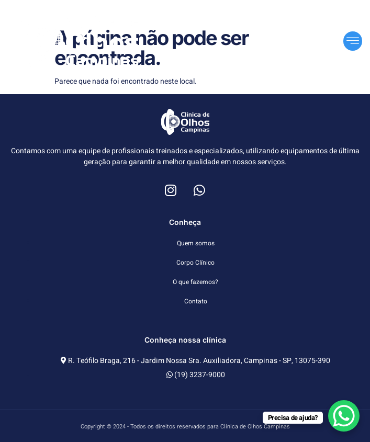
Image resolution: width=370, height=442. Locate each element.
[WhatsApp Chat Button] (344, 416)
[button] (352, 41)
